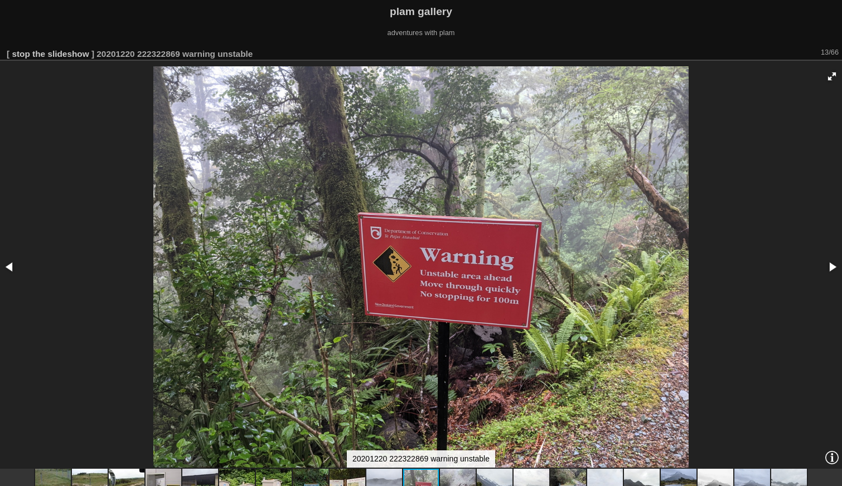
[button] (832, 76)
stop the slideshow (50, 54)
